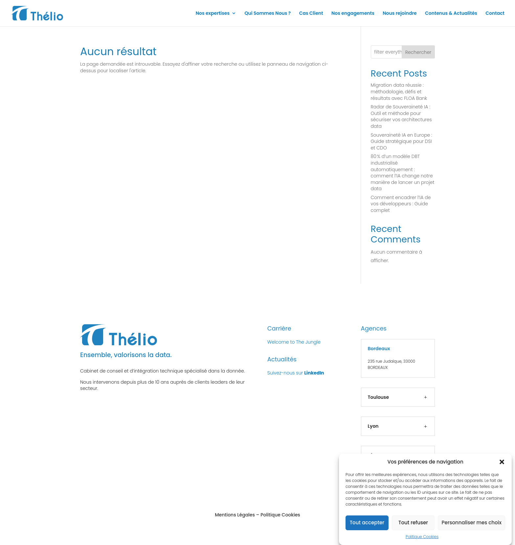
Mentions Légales (235, 514)
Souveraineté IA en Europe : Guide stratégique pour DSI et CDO (401, 141)
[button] (502, 465)
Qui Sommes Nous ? (267, 13)
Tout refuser (413, 526)
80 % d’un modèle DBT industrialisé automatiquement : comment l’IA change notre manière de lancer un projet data (403, 172)
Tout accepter (367, 526)
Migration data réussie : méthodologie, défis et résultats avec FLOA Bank (399, 91)
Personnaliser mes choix (471, 526)
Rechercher (418, 52)
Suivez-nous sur (295, 373)
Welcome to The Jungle (294, 342)
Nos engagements (352, 13)
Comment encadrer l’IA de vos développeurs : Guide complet (401, 204)
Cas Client (311, 13)
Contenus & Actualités (451, 13)
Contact (494, 13)
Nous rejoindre (400, 13)
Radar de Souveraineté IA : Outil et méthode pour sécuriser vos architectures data (401, 116)
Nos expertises (213, 13)
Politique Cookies (422, 540)
